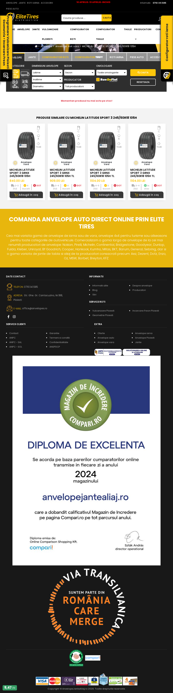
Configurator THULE (105, 34)
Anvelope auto (106, 337)
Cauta (143, 72)
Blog (94, 290)
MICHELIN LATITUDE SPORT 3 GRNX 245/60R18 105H (22, 173)
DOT (37, 185)
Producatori (139, 290)
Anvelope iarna (143, 333)
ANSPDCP (54, 346)
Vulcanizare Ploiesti (50, 34)
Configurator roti (79, 34)
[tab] (15, 57)
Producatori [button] (142, 34)
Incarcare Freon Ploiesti (146, 310)
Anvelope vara (106, 342)
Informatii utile (100, 285)
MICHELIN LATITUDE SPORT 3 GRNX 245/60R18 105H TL (62, 173)
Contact (13, 333)
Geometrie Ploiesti (102, 315)
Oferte (101, 333)
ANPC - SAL (15, 342)
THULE (128, 29)
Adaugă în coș (26, 195)
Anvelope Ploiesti (144, 337)
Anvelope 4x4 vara (67, 46)
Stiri (94, 294)
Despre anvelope (142, 285)
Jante (36, 29)
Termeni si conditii (59, 337)
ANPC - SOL (15, 346)
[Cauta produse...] (81, 17)
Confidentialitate (58, 342)
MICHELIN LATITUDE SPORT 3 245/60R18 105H (109, 46)
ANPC (12, 337)
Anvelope (23, 29)
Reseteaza (143, 82)
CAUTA (107, 17)
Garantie (54, 333)
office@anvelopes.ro (34, 308)
